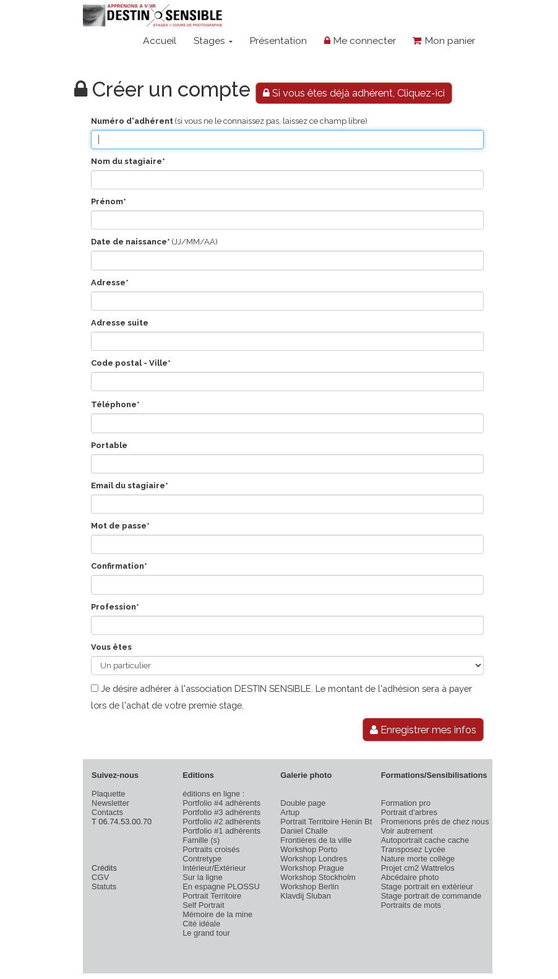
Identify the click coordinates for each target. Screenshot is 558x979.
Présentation (278, 40)
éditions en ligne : (213, 793)
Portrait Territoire (211, 895)
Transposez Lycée (413, 849)
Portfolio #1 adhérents (221, 830)
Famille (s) (201, 840)
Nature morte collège (418, 858)
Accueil (159, 40)
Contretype (201, 858)
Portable (109, 445)
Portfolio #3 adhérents (221, 812)
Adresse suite (119, 322)
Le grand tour (206, 933)
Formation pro (406, 803)
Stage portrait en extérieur (427, 886)
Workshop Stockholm (317, 877)
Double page (302, 803)
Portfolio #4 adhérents (221, 803)
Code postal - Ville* (131, 363)
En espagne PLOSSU (221, 886)
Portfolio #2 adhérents (221, 821)
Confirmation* (119, 566)
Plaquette (108, 793)
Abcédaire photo (410, 877)
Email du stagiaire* (129, 485)
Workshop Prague (312, 868)
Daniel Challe (304, 830)
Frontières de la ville (315, 840)
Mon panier (444, 40)
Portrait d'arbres (409, 812)
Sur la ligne (202, 877)
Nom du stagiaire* (128, 161)
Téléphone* (115, 404)
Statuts (104, 886)
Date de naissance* (130, 241)
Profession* (115, 606)
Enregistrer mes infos (423, 729)
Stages (213, 40)
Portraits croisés (210, 849)
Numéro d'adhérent (132, 121)
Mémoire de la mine (217, 914)
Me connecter (360, 40)
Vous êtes (111, 647)
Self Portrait (203, 905)
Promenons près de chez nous (435, 821)
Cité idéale (201, 923)
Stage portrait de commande (431, 895)
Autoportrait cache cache (425, 840)
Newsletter (110, 803)
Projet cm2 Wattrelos (418, 868)
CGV (100, 877)
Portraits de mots (411, 905)
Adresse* (110, 282)
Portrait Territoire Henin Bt (326, 821)
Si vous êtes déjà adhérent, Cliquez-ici (354, 93)
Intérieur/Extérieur (214, 868)
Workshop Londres (313, 858)
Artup (289, 812)
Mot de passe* (120, 525)
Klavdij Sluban (305, 895)
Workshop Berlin (309, 886)
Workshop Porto (308, 849)
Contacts (107, 812)
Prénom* (108, 201)
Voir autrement (407, 830)
